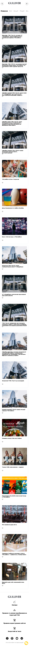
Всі (10, 11)
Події (22, 11)
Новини (4, 11)
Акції (16, 11)
